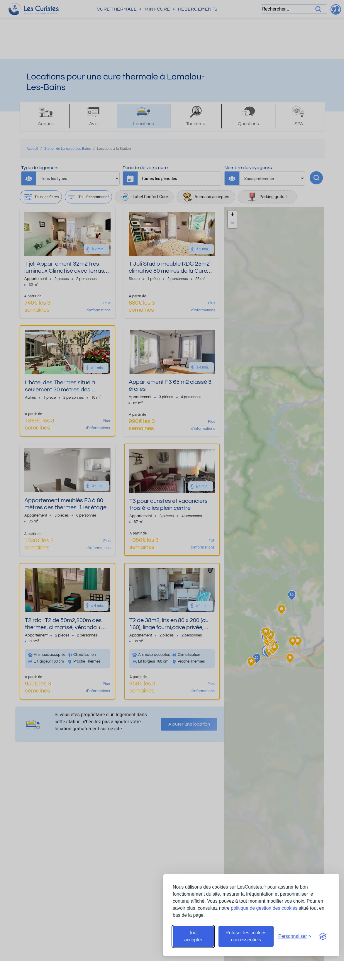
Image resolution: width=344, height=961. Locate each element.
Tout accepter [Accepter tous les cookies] (193, 936)
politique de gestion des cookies (264, 908)
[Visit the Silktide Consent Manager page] (323, 936)
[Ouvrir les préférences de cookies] (294, 936)
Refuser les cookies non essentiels (246, 936)
